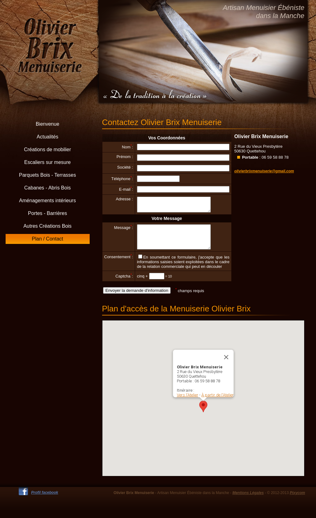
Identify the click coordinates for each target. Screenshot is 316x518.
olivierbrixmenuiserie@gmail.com (264, 171)
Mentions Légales (248, 500)
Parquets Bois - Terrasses (47, 175)
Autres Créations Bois (47, 226)
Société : (125, 167)
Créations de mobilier (47, 149)
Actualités (47, 136)
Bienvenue (47, 124)
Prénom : (124, 156)
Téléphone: (122, 178)
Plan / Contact (47, 238)
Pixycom (297, 500)
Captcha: (124, 283)
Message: (123, 230)
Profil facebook (44, 500)
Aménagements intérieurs (47, 200)
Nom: (127, 147)
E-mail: (126, 189)
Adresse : (124, 199)
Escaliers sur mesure (47, 162)
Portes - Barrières (47, 213)
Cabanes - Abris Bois (47, 187)
